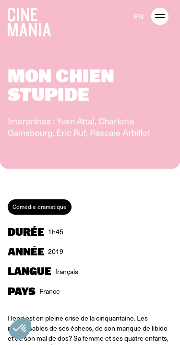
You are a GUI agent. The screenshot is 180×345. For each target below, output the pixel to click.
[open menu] (159, 16)
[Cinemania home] (33, 20)
